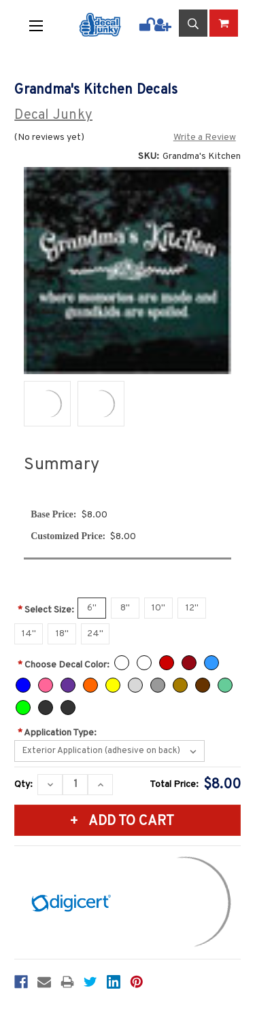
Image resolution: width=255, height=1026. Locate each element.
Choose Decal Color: (63, 665)
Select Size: (46, 610)
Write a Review (204, 137)
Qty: (23, 784)
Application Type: (57, 733)
